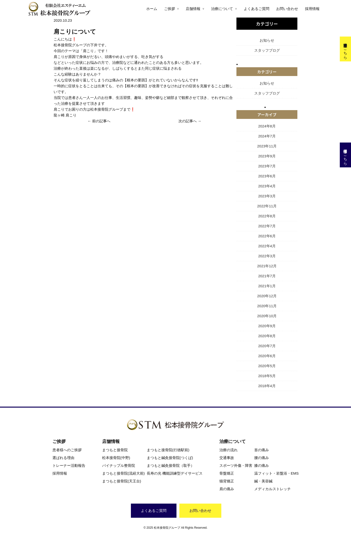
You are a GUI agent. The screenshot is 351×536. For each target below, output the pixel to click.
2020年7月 (267, 346)
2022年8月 (267, 216)
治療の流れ (228, 450)
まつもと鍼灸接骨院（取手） (170, 465)
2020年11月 (267, 306)
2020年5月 (267, 366)
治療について (222, 9)
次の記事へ (187, 121)
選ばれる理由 (63, 458)
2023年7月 (267, 166)
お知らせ (267, 40)
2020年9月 (267, 326)
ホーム (151, 9)
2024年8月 (267, 126)
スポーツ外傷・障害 (235, 465)
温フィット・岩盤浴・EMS (276, 473)
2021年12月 (267, 266)
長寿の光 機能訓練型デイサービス (175, 473)
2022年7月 (267, 226)
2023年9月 (267, 156)
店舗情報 (193, 9)
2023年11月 (267, 146)
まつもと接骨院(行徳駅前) (168, 450)
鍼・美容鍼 (263, 481)
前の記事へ (101, 121)
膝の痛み (261, 465)
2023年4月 (267, 186)
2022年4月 (267, 246)
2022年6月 (267, 236)
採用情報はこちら (345, 155)
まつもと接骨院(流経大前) (123, 473)
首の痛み (261, 450)
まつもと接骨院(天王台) (121, 481)
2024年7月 (267, 136)
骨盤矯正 (226, 473)
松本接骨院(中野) (116, 458)
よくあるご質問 (256, 9)
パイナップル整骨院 (118, 465)
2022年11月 (267, 206)
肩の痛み (226, 489)
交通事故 (226, 458)
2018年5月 (267, 376)
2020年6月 (267, 356)
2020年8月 (267, 336)
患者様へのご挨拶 (67, 450)
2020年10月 (267, 316)
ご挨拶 (169, 9)
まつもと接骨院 (115, 450)
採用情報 (312, 9)
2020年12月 (267, 296)
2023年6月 (267, 176)
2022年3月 (267, 256)
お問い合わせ (287, 9)
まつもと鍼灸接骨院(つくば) (170, 458)
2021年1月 (267, 286)
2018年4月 (267, 386)
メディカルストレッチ (272, 489)
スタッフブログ (267, 50)
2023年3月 (267, 196)
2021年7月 (267, 276)
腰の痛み (261, 458)
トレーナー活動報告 (68, 465)
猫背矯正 (226, 481)
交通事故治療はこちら (345, 49)
